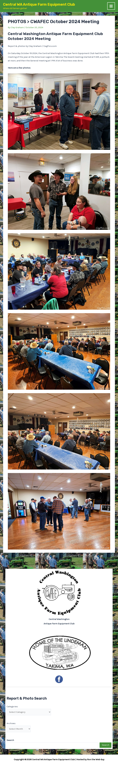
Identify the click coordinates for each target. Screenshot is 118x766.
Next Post (108, 558)
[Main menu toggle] (111, 6)
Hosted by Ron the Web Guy (90, 759)
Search (105, 745)
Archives (11, 723)
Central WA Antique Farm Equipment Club (39, 4)
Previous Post (11, 558)
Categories (12, 706)
